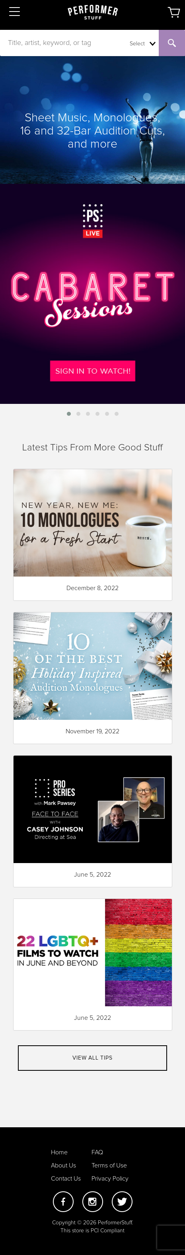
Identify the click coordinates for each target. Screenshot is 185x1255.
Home (59, 1152)
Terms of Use (109, 1165)
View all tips (92, 1058)
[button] (69, 414)
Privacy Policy (110, 1178)
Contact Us (66, 1178)
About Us (63, 1165)
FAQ (97, 1152)
